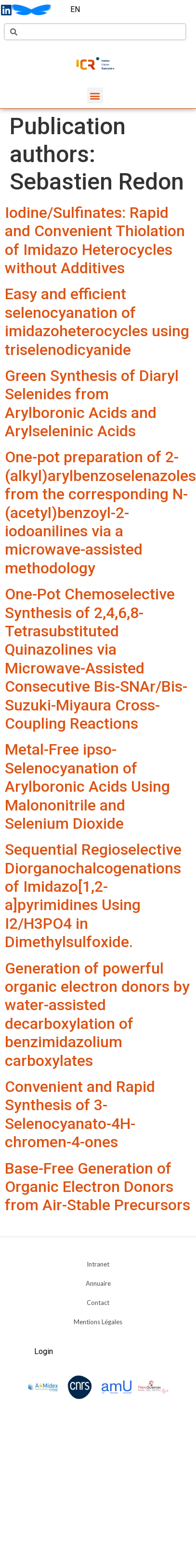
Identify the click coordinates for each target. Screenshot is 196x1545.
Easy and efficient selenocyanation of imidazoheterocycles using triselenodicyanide (97, 321)
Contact (98, 1302)
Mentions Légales (98, 1322)
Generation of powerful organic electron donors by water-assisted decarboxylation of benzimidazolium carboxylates (97, 1014)
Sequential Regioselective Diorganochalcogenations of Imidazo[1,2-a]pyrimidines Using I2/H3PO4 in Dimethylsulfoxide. (93, 895)
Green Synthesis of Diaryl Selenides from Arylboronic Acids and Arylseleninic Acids (92, 403)
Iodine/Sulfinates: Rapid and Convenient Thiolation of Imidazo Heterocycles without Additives (95, 240)
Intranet (98, 1264)
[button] (95, 95)
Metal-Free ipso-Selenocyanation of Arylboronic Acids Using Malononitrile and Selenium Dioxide (87, 786)
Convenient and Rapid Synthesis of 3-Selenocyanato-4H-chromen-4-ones (80, 1114)
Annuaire (98, 1283)
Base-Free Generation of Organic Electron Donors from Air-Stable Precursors (97, 1187)
